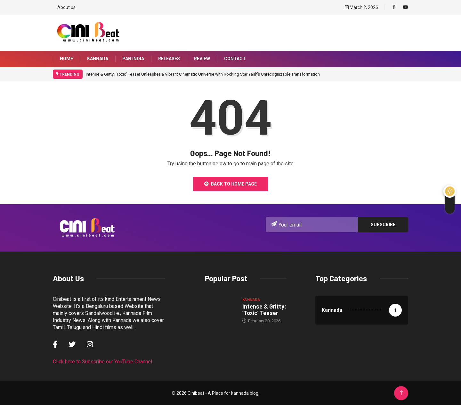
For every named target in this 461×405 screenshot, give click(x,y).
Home (66, 59)
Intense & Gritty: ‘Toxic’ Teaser (264, 309)
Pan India (133, 59)
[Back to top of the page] (401, 393)
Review (202, 59)
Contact (235, 59)
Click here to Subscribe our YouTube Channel (102, 362)
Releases (169, 59)
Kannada (97, 59)
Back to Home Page (230, 183)
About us (66, 7)
